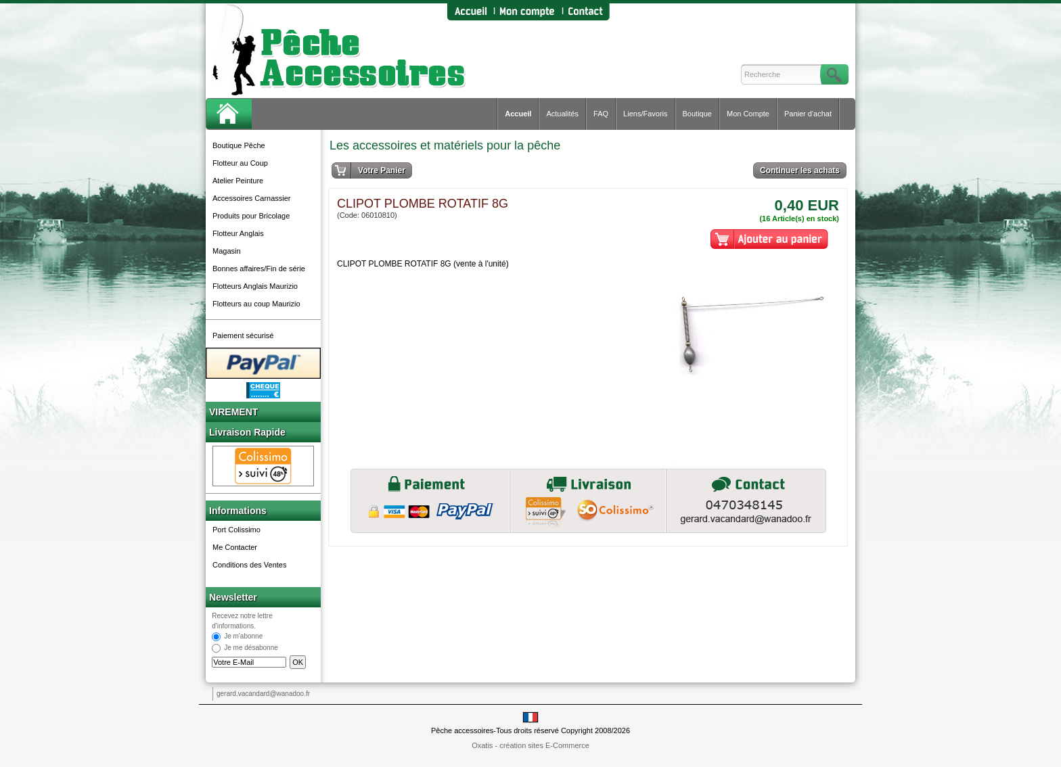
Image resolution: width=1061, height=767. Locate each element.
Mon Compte (748, 114)
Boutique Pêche (238, 145)
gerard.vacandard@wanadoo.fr (263, 693)
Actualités (562, 114)
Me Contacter (234, 547)
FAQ (600, 114)
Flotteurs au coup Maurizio (256, 304)
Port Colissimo (236, 530)
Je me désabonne (251, 648)
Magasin (226, 251)
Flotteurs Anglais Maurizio (255, 286)
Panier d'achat (808, 114)
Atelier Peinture (237, 181)
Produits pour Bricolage (251, 216)
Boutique (697, 114)
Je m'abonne (243, 637)
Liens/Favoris (645, 114)
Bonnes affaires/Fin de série (258, 268)
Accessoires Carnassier (251, 198)
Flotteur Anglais (238, 233)
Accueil (518, 114)
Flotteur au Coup (240, 163)
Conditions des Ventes (249, 565)
